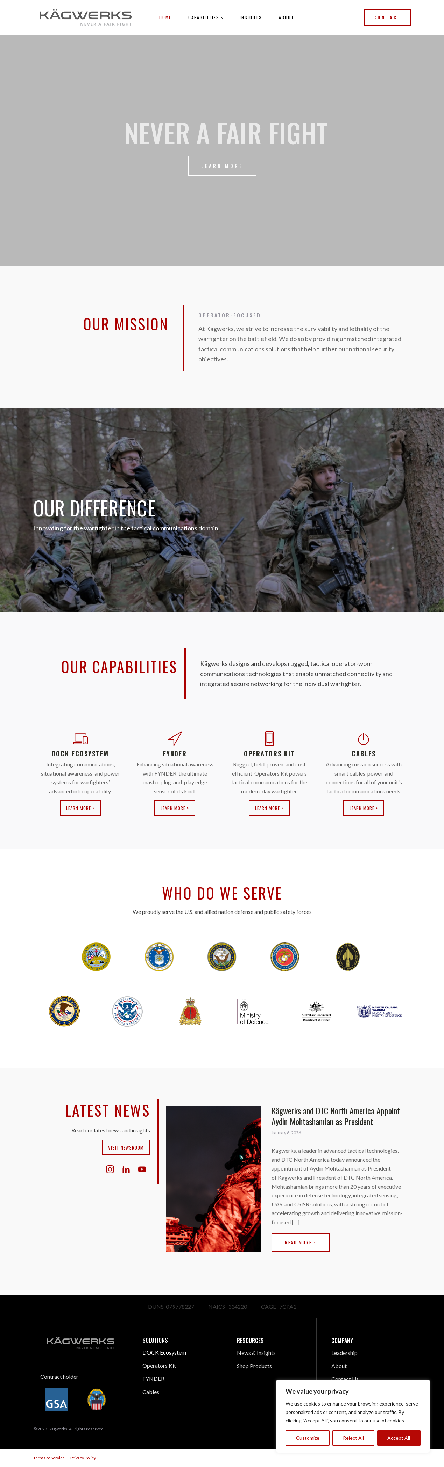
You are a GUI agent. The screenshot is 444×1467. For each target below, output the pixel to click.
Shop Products (254, 1366)
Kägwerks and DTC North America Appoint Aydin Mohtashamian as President (336, 1116)
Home (165, 17)
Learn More (222, 165)
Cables (150, 1391)
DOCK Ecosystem (164, 1352)
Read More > (300, 1242)
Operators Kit (159, 1365)
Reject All (353, 1438)
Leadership (344, 1352)
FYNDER (153, 1378)
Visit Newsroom (126, 1147)
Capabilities (203, 17)
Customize (307, 1438)
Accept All (398, 1438)
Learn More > (80, 808)
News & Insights (256, 1352)
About (286, 17)
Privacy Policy (83, 1457)
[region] (353, 1416)
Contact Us (345, 1379)
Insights (251, 17)
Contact (387, 17)
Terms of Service (49, 1457)
